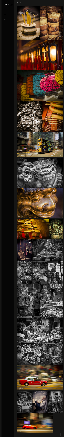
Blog (5, 19)
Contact (5, 17)
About (5, 14)
